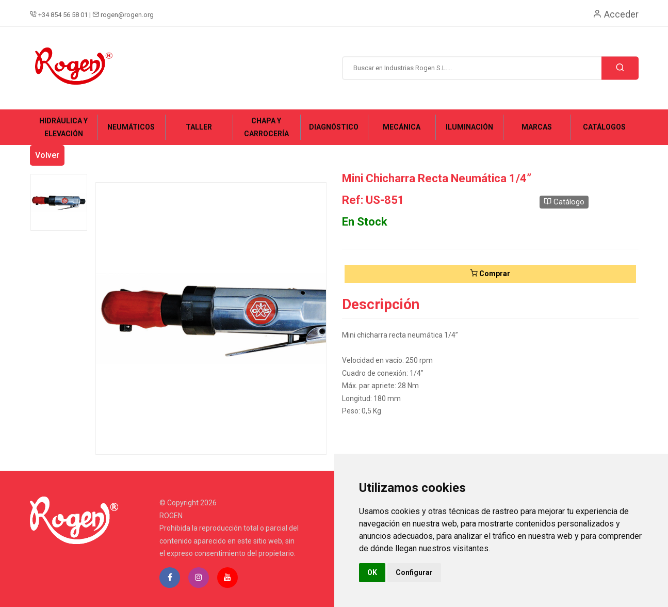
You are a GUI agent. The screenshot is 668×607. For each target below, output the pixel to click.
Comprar (490, 273)
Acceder (616, 14)
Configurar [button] (414, 572)
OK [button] (372, 572)
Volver (47, 155)
